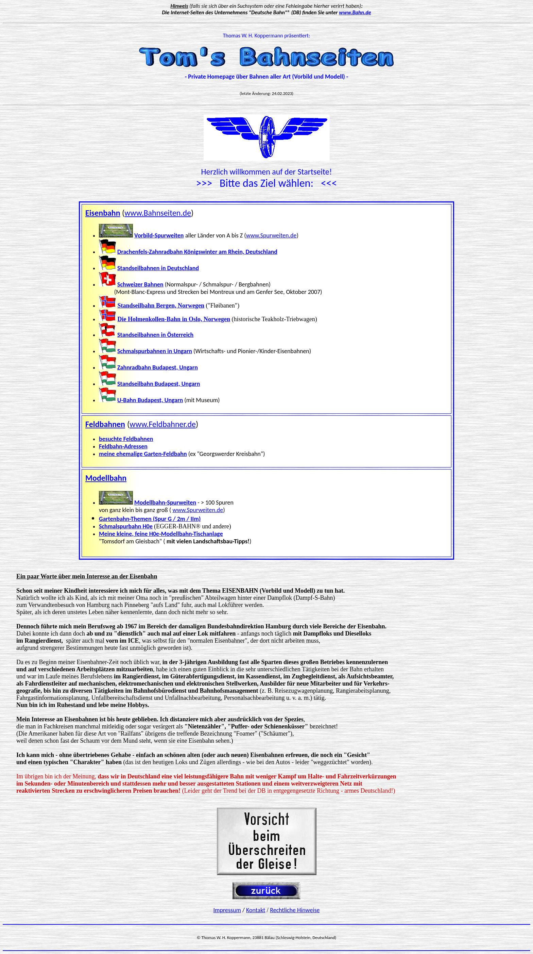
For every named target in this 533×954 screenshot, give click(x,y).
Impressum (227, 910)
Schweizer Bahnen (140, 284)
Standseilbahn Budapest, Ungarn (158, 384)
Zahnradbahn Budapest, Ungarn (157, 367)
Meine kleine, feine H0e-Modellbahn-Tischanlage (161, 534)
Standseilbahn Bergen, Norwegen (161, 305)
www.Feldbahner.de (163, 424)
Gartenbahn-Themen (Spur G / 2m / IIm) (150, 519)
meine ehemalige (121, 454)
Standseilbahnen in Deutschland (158, 268)
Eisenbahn (102, 213)
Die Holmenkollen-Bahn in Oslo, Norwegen (174, 319)
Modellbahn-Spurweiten (165, 502)
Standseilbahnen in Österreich (155, 335)
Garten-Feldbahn (165, 454)
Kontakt (255, 910)
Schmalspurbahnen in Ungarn (154, 351)
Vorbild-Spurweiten (159, 235)
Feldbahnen (105, 424)
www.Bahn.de (355, 12)
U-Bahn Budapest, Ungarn (150, 400)
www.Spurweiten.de (271, 235)
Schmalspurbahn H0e (126, 526)
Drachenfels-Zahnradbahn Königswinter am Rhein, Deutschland (197, 252)
